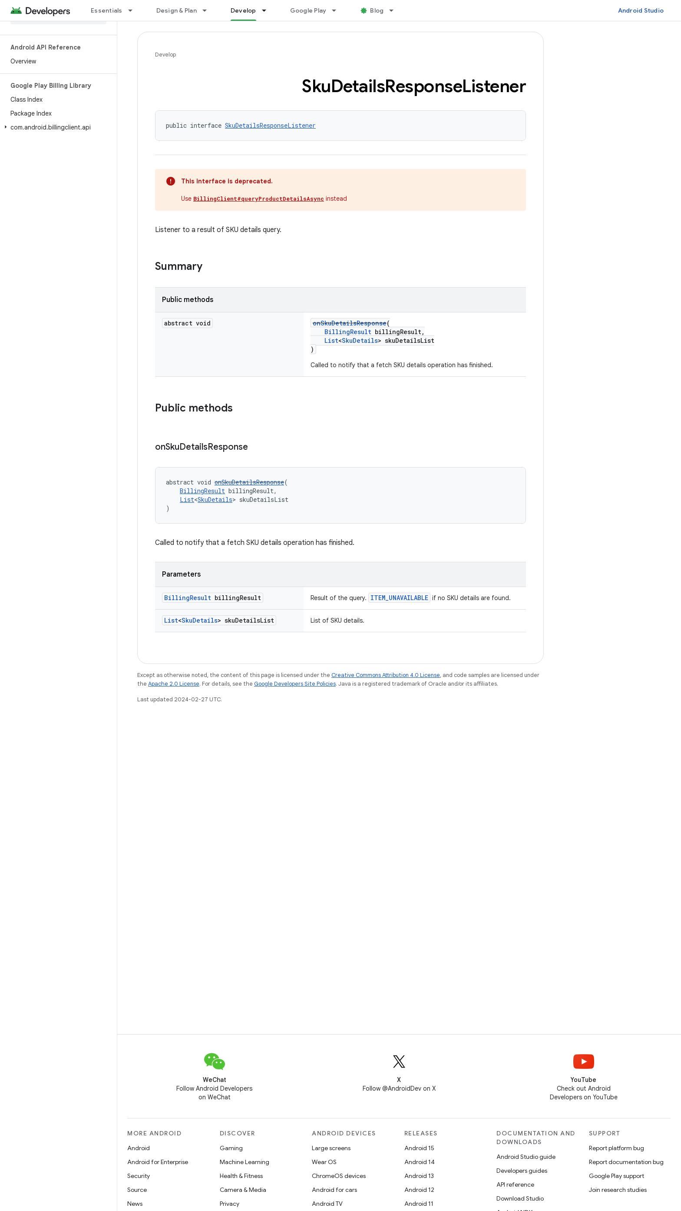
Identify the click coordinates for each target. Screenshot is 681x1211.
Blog (376, 10)
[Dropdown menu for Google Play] (338, 10)
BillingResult (347, 332)
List (331, 340)
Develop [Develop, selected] (243, 10)
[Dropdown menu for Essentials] (134, 10)
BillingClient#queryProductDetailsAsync (258, 198)
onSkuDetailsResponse (350, 323)
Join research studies (618, 1190)
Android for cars (334, 1190)
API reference (515, 1184)
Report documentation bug (626, 1162)
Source (137, 1190)
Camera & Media (243, 1190)
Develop (165, 54)
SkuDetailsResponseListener (270, 125)
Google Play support (616, 1176)
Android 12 (419, 1190)
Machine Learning (244, 1162)
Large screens (331, 1148)
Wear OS (324, 1162)
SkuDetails (360, 340)
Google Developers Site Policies (295, 683)
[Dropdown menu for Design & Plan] (208, 10)
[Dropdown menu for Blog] (395, 10)
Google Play (308, 10)
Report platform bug (616, 1148)
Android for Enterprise (157, 1162)
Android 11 (418, 1204)
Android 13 (419, 1176)
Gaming (231, 1148)
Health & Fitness (241, 1176)
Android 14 (419, 1162)
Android (138, 1148)
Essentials (106, 10)
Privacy (229, 1204)
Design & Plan (176, 10)
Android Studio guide (525, 1157)
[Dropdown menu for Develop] (268, 10)
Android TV (327, 1204)
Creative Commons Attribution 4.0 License (385, 675)
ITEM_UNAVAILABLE (399, 598)
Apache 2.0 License (173, 683)
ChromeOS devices (339, 1176)
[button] (56, 127)
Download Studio (520, 1198)
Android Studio (641, 10)
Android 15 (419, 1148)
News (134, 1204)
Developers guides (521, 1171)
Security (138, 1176)
